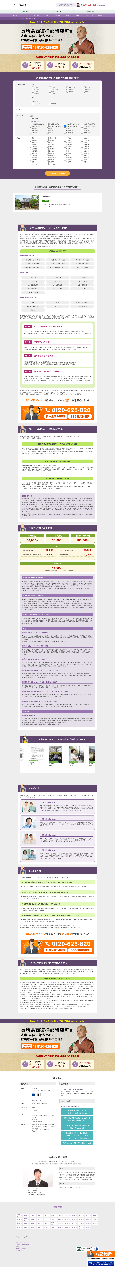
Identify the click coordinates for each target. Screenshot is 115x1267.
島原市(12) (69, 133)
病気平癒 (69, 153)
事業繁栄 (34, 140)
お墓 (47, 15)
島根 (66, 1224)
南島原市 (34, 128)
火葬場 (25, 15)
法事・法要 (36, 15)
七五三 (86, 138)
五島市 (86, 128)
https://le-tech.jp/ (37, 1100)
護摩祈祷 (86, 157)
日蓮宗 (36, 92)
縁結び (68, 155)
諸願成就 (69, 157)
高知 (32, 1227)
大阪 (32, 1224)
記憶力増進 (52, 157)
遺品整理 (68, 15)
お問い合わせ (89, 15)
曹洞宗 (88, 89)
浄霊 (67, 151)
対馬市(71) (52, 130)
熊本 (59, 1227)
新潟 (32, 1220)
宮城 (39, 1216)
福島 (59, 1216)
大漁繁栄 (34, 144)
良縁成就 (34, 157)
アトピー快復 (53, 138)
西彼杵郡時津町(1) (71, 126)
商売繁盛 (69, 142)
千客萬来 (86, 140)
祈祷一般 (34, 155)
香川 (18, 1227)
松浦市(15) (69, 130)
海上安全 (86, 151)
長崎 (52, 1227)
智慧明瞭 (34, 151)
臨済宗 (71, 89)
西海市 (68, 128)
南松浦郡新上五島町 (38, 124)
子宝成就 (51, 144)
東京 (18, 1220)
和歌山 (52, 1223)
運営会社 (100, 15)
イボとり (68, 138)
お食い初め (52, 164)
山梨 (59, 1220)
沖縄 (87, 1227)
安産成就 (34, 147)
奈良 (46, 1224)
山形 (52, 1216)
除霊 (85, 162)
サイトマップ (19, 1250)
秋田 (46, 1216)
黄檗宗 (71, 92)
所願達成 (51, 149)
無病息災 (34, 153)
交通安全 (69, 140)
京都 (25, 1224)
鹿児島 (80, 1227)
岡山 (73, 1224)
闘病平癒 (51, 162)
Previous (21, 756)
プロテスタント (55, 104)
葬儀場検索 (90, 11)
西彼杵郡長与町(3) (89, 126)
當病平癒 (51, 153)
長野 (66, 1220)
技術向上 (69, 149)
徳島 (94, 1224)
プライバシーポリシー (21, 1242)
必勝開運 (34, 149)
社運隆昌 (86, 153)
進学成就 (69, 160)
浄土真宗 (36, 89)
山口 (87, 1224)
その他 (53, 94)
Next (94, 756)
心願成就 (86, 147)
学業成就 (86, 144)
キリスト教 (35, 101)
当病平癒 (69, 147)
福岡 (39, 1227)
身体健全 (34, 160)
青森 (25, 1216)
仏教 (33, 84)
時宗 (52, 92)
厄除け (34, 138)
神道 (33, 97)
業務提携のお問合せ (21, 1248)
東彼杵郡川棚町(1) (37, 126)
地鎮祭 (86, 142)
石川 (46, 1220)
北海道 (18, 1215)
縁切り (51, 155)
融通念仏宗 (72, 87)
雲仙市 (51, 128)
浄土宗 (88, 87)
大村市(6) (35, 133)
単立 (87, 92)
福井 (52, 1220)
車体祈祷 (51, 160)
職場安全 (86, 155)
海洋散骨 (57, 15)
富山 (39, 1220)
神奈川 (25, 1219)
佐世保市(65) (87, 133)
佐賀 (46, 1227)
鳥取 (59, 1224)
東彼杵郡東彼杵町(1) (55, 126)
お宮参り (34, 164)
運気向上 (86, 160)
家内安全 (51, 147)
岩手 (32, 1216)
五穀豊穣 (51, 140)
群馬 (80, 1216)
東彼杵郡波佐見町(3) (90, 124)
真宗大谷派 (54, 89)
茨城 (66, 1216)
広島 (80, 1224)
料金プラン (59, 11)
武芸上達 (51, 151)
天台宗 (36, 87)
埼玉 (87, 1216)
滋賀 (18, 1224)
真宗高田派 (37, 94)
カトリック (37, 104)
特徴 (27, 11)
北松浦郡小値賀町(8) (72, 124)
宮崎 (73, 1227)
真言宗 (53, 87)
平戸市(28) (87, 130)
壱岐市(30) (35, 130)
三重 (94, 1220)
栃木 (73, 1216)
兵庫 (39, 1224)
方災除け (86, 149)
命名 (50, 142)
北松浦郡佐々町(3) (54, 124)
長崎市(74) (35, 118)
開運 (33, 162)
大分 (66, 1227)
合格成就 (34, 142)
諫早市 (51, 133)
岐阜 (73, 1220)
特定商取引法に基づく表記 (22, 1244)
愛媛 (25, 1227)
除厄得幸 (69, 162)
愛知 (87, 1220)
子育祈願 (69, 144)
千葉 (94, 1216)
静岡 (80, 1220)
